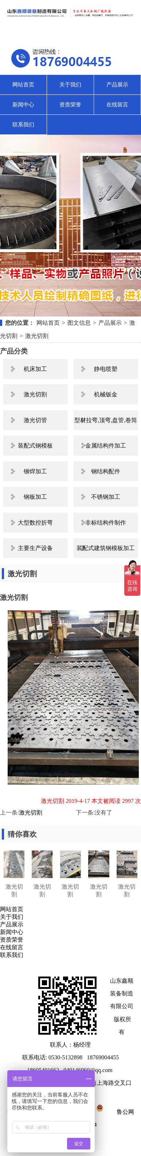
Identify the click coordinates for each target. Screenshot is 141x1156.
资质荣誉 (70, 105)
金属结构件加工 (105, 445)
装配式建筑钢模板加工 (106, 548)
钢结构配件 (105, 471)
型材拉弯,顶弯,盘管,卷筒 (105, 420)
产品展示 (117, 85)
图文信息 (79, 323)
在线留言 (117, 105)
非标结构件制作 (105, 523)
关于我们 (70, 85)
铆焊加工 (35, 471)
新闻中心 (23, 105)
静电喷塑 (105, 369)
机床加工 (35, 369)
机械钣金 (105, 394)
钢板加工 (35, 497)
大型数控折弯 (35, 523)
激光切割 (36, 336)
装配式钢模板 (35, 445)
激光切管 (35, 420)
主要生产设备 (35, 548)
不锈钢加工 (105, 497)
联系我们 (23, 125)
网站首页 (23, 85)
